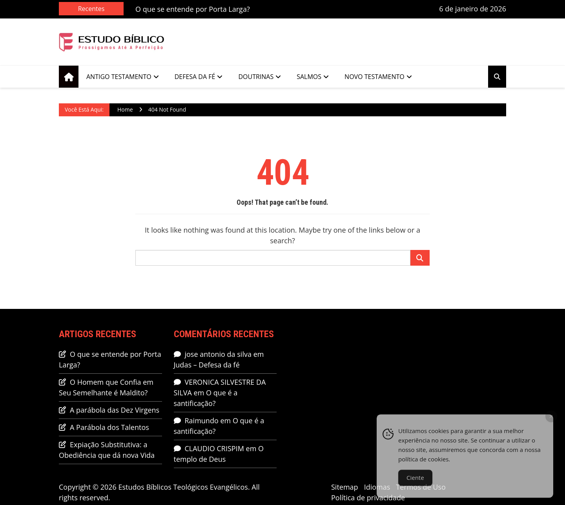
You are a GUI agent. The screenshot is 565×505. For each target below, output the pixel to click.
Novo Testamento (374, 76)
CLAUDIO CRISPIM (214, 448)
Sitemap (344, 487)
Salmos (309, 76)
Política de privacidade (368, 497)
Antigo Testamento (118, 76)
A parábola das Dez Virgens (114, 410)
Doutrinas (255, 76)
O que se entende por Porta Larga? (192, 9)
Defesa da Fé (195, 76)
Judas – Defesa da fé (207, 364)
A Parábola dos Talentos (109, 427)
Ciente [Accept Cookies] (415, 482)
